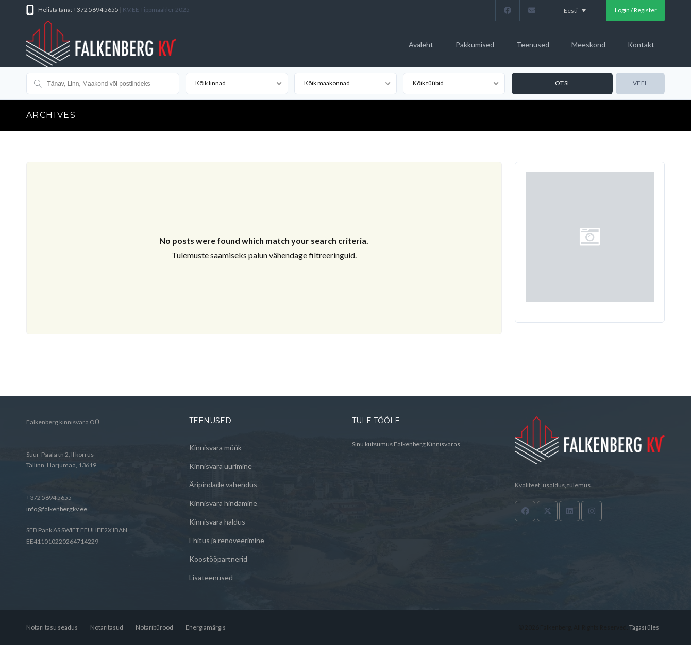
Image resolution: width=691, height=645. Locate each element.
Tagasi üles (644, 627)
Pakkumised (475, 44)
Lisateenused (211, 577)
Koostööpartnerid (218, 558)
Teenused (532, 44)
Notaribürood (154, 627)
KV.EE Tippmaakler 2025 (156, 9)
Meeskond (588, 44)
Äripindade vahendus (223, 484)
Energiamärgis (206, 627)
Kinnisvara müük (215, 447)
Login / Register (636, 10)
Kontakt (641, 44)
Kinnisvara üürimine (220, 466)
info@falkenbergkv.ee (56, 509)
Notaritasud (106, 627)
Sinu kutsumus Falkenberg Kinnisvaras (406, 444)
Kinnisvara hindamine (223, 503)
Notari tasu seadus (52, 627)
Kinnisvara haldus (217, 521)
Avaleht (421, 44)
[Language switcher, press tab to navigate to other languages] (575, 10)
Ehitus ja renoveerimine (226, 540)
